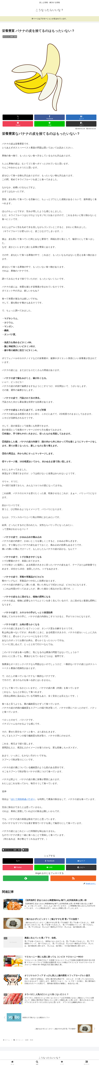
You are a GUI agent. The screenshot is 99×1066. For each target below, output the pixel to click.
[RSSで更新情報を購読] (73, 878)
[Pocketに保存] (18, 124)
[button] (81, 124)
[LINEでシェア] (49, 124)
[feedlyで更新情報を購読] (26, 878)
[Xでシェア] (18, 117)
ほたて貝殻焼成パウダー (23, 799)
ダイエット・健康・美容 (12, 850)
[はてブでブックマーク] (81, 117)
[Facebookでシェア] (49, 117)
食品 (25, 850)
